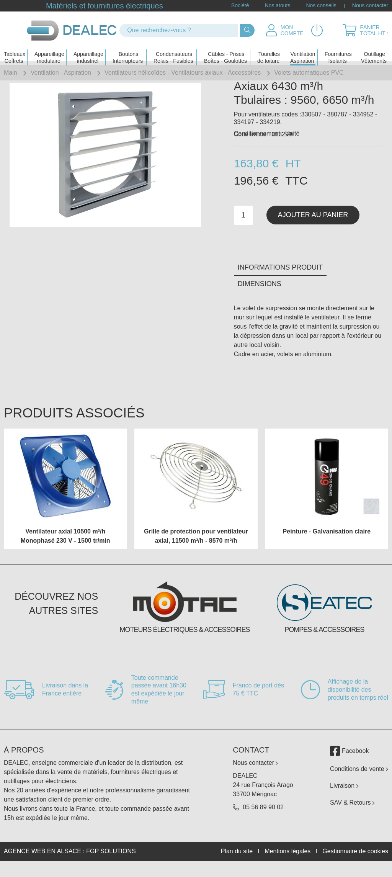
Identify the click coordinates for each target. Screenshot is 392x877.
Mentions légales (287, 864)
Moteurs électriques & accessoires (184, 642)
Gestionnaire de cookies (355, 864)
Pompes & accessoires (324, 642)
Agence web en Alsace (42, 863)
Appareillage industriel (88, 52)
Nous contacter (370, 6)
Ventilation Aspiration (302, 52)
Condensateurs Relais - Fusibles (173, 52)
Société (240, 6)
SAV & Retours (352, 815)
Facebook (349, 763)
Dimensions (259, 296)
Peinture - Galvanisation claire (327, 543)
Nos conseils (321, 6)
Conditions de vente (359, 781)
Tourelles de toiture (268, 52)
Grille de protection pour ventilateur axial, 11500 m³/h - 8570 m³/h (196, 548)
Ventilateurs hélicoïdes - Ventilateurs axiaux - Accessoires (183, 72)
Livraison (344, 798)
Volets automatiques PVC (308, 72)
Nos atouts (278, 6)
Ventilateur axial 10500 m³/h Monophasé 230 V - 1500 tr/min (65, 548)
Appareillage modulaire (49, 52)
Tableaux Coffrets (14, 52)
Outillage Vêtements (374, 52)
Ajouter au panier (313, 227)
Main (10, 72)
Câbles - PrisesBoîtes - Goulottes (225, 52)
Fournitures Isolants (338, 52)
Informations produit (280, 280)
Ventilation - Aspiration (61, 72)
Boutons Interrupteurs (128, 52)
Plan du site (237, 864)
